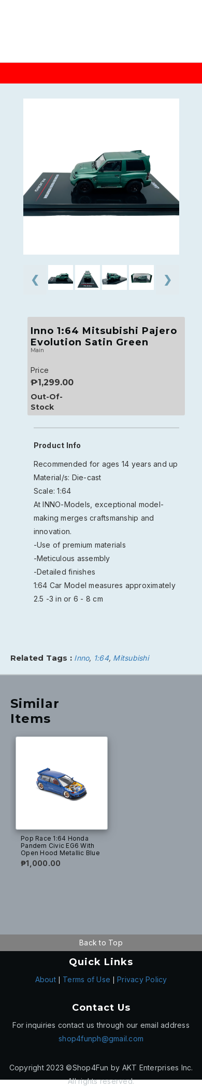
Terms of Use (86, 979)
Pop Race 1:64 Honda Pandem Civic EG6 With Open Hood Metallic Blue (60, 845)
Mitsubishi (131, 657)
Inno (81, 657)
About (45, 979)
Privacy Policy (142, 979)
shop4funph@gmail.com (101, 1038)
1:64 (101, 657)
